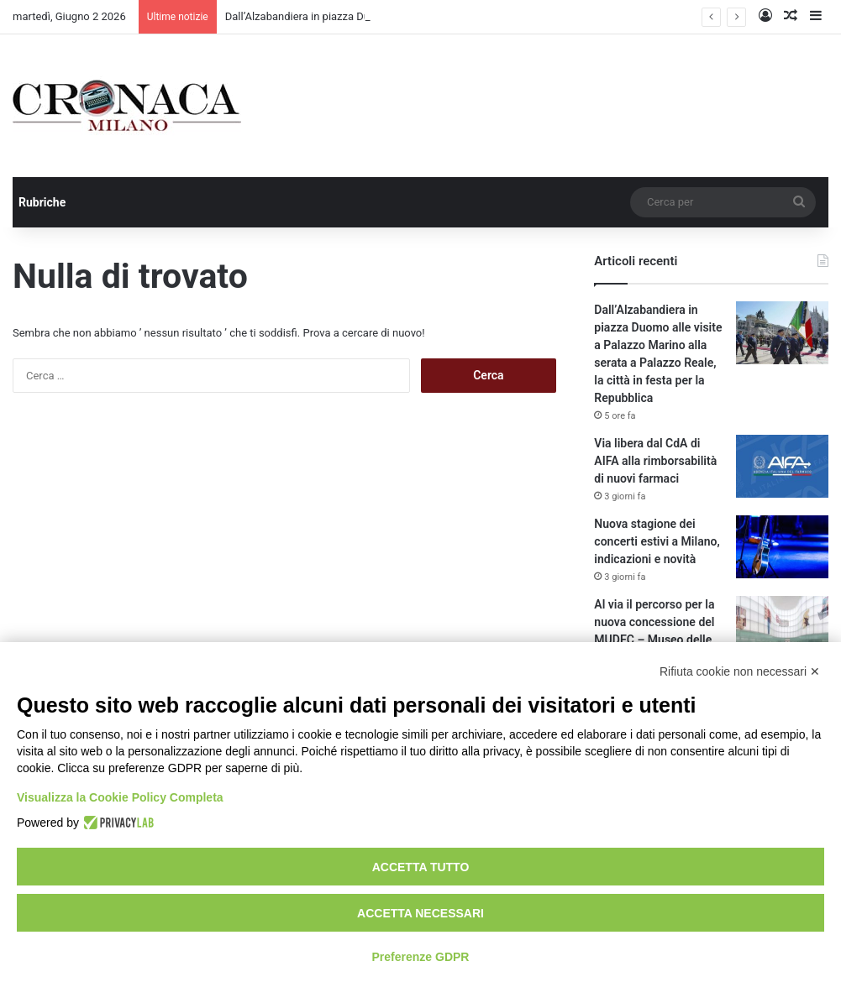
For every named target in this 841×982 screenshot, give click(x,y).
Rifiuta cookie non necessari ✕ (740, 671)
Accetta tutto (421, 867)
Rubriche (42, 202)
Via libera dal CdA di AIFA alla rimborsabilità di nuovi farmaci (655, 460)
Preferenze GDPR (421, 957)
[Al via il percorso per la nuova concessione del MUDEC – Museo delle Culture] (782, 627)
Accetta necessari (420, 913)
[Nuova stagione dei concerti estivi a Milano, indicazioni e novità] (782, 546)
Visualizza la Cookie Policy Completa (120, 797)
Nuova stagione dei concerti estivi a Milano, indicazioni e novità (656, 541)
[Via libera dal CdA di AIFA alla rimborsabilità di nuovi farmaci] (782, 466)
